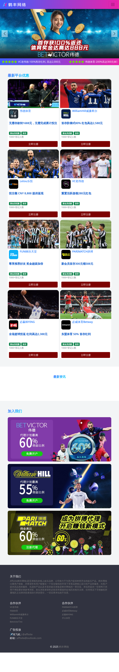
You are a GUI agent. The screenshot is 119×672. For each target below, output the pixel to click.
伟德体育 (25, 111)
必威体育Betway (82, 322)
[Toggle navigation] (112, 4)
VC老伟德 (78, 181)
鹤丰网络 (64, 646)
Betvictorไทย (16, 621)
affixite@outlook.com (29, 638)
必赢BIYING (27, 322)
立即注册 (33, 144)
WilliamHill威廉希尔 (84, 111)
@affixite (27, 634)
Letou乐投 (26, 181)
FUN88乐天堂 (28, 251)
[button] (114, 33)
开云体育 (66, 618)
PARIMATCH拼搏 (82, 251)
